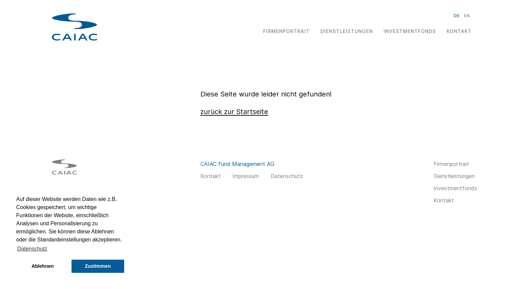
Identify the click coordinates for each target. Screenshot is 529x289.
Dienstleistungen (347, 31)
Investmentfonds (410, 31)
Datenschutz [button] (32, 249)
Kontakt (459, 31)
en (467, 15)
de (457, 15)
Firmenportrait (286, 31)
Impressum (245, 176)
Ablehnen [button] (42, 266)
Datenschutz (287, 176)
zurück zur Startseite (234, 112)
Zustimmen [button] (98, 266)
